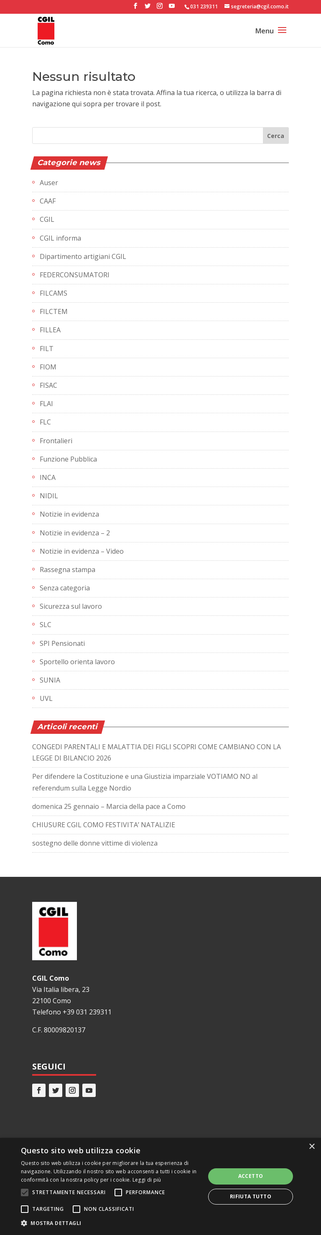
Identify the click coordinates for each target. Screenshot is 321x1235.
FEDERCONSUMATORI (75, 274)
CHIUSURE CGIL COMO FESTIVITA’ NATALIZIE (103, 824)
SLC (45, 624)
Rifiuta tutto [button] (250, 1196)
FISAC (48, 385)
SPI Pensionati (62, 643)
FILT (47, 348)
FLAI (46, 403)
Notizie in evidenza (69, 514)
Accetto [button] (250, 1176)
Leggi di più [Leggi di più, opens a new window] (146, 1179)
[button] (110, 1223)
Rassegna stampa (67, 569)
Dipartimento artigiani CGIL (83, 256)
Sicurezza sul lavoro (71, 606)
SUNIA (50, 680)
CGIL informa (60, 238)
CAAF (48, 201)
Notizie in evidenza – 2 (75, 532)
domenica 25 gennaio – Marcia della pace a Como (109, 806)
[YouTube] (172, 8)
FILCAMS (53, 293)
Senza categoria (65, 587)
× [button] (311, 1147)
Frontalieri (56, 440)
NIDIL (49, 495)
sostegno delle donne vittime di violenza (95, 843)
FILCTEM (54, 311)
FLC (45, 422)
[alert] (160, 1186)
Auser (49, 182)
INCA (48, 477)
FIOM (48, 367)
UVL (46, 698)
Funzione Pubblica (68, 459)
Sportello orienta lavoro (77, 661)
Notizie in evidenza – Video (82, 551)
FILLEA (50, 329)
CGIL (47, 219)
